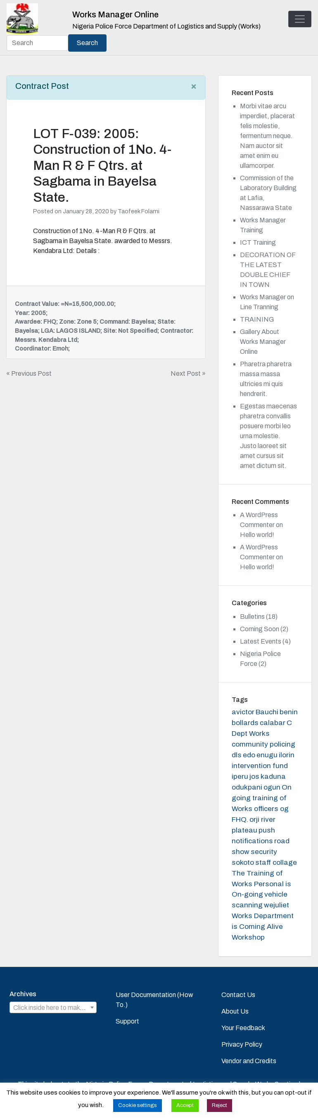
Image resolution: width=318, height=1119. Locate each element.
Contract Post (42, 86)
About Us (235, 1011)
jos (254, 776)
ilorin (286, 755)
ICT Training (258, 242)
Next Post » (188, 373)
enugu (267, 755)
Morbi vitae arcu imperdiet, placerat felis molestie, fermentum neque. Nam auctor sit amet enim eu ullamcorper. (267, 136)
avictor (243, 712)
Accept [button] (185, 1105)
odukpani (247, 787)
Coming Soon (259, 628)
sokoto (243, 862)
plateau (244, 830)
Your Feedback (243, 1027)
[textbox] (53, 1008)
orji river (262, 819)
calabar (272, 723)
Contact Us (238, 994)
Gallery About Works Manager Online (263, 341)
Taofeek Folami (138, 211)
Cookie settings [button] (137, 1105)
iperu (240, 776)
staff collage (276, 862)
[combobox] (53, 1007)
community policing (263, 744)
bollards (245, 723)
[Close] (193, 86)
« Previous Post (29, 373)
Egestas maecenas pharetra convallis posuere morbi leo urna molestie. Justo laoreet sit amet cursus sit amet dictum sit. (268, 436)
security (264, 852)
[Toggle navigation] (299, 19)
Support (127, 1021)
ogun (271, 787)
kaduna (273, 776)
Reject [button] (219, 1105)
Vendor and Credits (248, 1060)
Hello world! (257, 534)
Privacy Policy (241, 1044)
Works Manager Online (115, 14)
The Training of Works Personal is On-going (261, 884)
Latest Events (260, 641)
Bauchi (267, 712)
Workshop (248, 937)
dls (237, 755)
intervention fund (260, 766)
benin (289, 712)
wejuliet (276, 905)
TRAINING (257, 319)
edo (249, 755)
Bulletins (252, 616)
